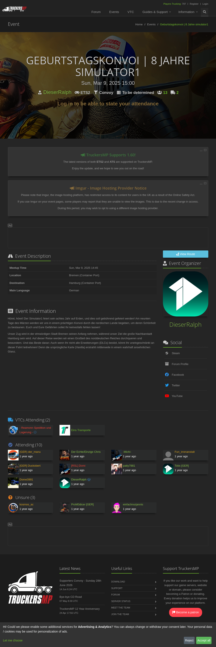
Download (118, 581)
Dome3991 (26, 479)
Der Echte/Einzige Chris (86, 451)
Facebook (178, 374)
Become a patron (185, 612)
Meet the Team (120, 607)
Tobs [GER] (182, 465)
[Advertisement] (108, 237)
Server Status (120, 601)
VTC (131, 12)
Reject (189, 640)
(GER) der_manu (30, 451)
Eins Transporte (81, 430)
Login (205, 4)
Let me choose (13, 640)
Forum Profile (180, 364)
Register (194, 4)
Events (114, 12)
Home (139, 24)
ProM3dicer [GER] (82, 504)
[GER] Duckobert (30, 465)
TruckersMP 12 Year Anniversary (79, 608)
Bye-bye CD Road (70, 596)
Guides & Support (155, 12)
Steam (176, 353)
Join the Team (120, 614)
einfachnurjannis (133, 504)
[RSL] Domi (78, 465)
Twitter (176, 385)
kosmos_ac (27, 504)
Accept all (203, 640)
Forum (96, 12)
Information (186, 12)
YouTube (177, 396)
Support (117, 588)
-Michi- (127, 451)
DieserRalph (57, 92)
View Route (185, 254)
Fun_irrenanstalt (185, 451)
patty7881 (129, 465)
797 (175, 4)
